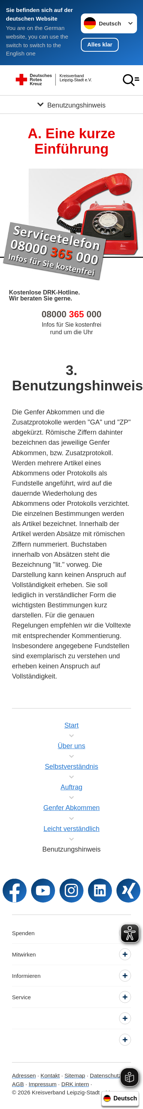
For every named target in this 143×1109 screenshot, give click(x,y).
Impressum (42, 1084)
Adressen (24, 1075)
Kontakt (50, 1075)
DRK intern (75, 1084)
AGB (18, 1084)
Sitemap (74, 1075)
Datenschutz (105, 1075)
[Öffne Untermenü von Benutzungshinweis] (71, 105)
